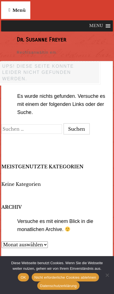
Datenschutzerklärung (58, 286)
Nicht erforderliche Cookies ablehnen (65, 277)
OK (23, 277)
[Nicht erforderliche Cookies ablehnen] (107, 275)
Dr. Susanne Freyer (41, 40)
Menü (19, 10)
